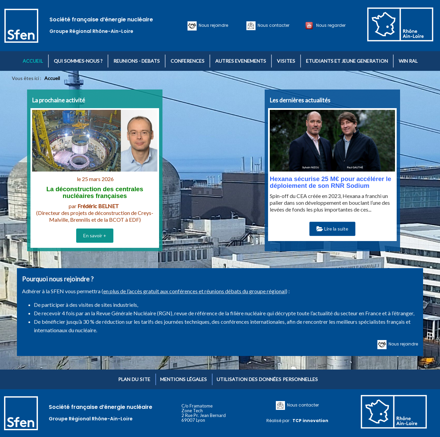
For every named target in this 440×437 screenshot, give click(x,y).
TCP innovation (310, 420)
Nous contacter (272, 25)
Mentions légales (183, 379)
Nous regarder (330, 25)
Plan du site (134, 379)
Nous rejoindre (212, 25)
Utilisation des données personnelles (267, 379)
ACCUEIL (33, 61)
